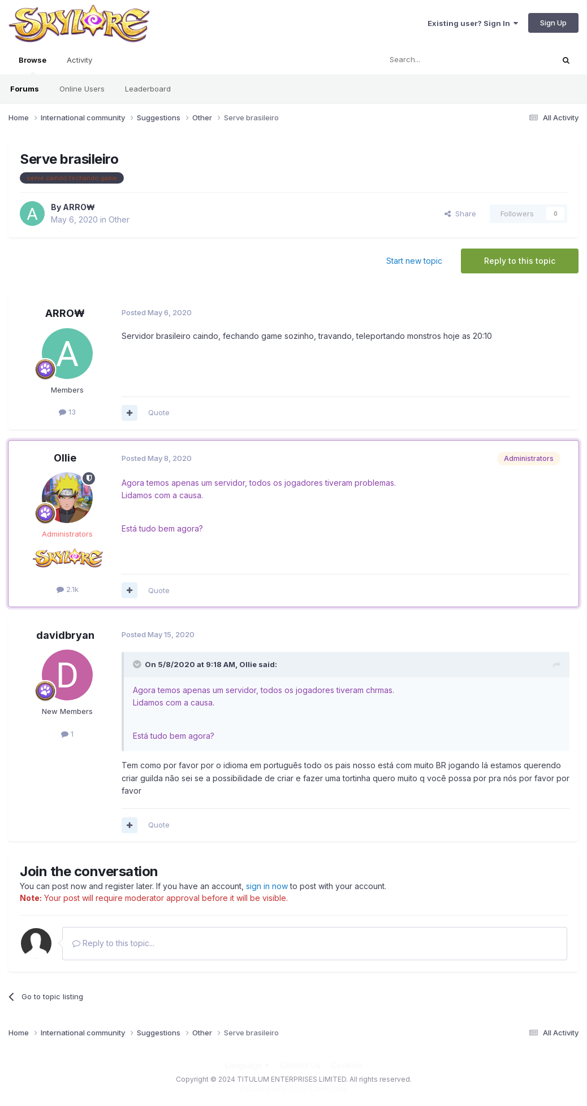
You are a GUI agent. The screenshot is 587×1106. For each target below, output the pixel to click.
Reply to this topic (519, 260)
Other (119, 219)
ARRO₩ (79, 207)
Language (247, 1065)
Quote (159, 412)
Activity (79, 59)
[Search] (438, 60)
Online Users (82, 88)
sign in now (267, 886)
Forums (24, 88)
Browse (32, 65)
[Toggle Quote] (138, 664)
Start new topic (414, 260)
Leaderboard (148, 88)
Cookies (346, 1065)
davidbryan (65, 635)
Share (460, 213)
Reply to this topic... (113, 943)
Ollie (65, 458)
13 (67, 411)
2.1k (68, 589)
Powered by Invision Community (293, 1089)
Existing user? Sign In (473, 23)
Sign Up (553, 22)
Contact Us (300, 1065)
